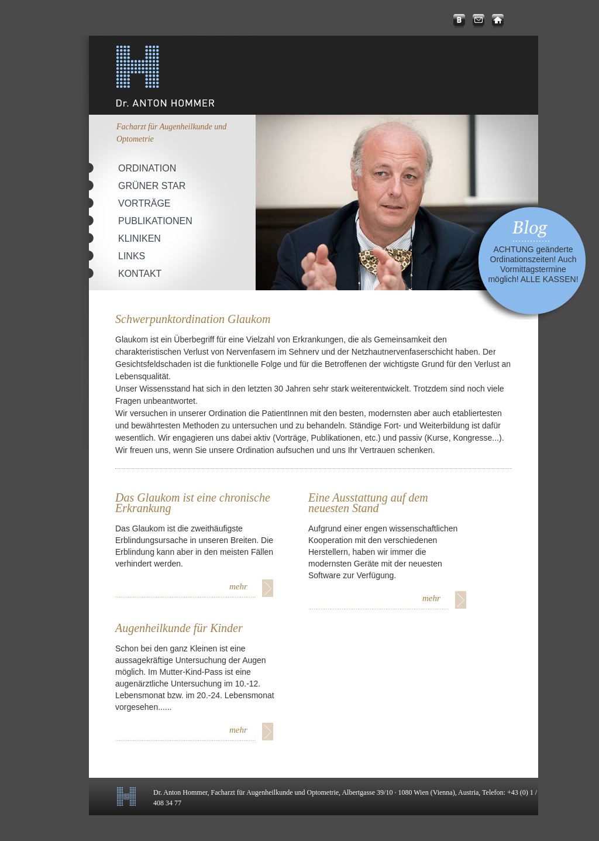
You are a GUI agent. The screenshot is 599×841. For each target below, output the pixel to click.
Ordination (147, 168)
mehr (238, 586)
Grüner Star (151, 186)
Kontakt (139, 274)
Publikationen (155, 221)
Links (131, 256)
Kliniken (139, 238)
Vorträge (144, 203)
